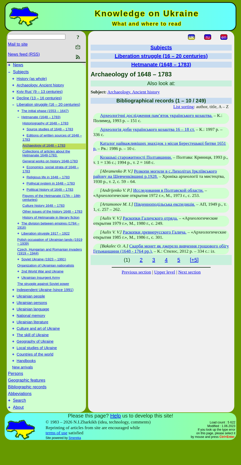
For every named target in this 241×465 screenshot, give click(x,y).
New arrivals (22, 389)
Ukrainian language (33, 324)
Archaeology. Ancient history (40, 88)
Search (19, 422)
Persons (15, 395)
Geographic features (26, 401)
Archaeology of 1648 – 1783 (43, 153)
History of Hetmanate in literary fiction (50, 227)
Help (115, 439)
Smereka (74, 461)
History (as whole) (32, 81)
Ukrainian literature (32, 339)
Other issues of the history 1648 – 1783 (52, 221)
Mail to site (18, 44)
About (18, 430)
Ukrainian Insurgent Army (40, 290)
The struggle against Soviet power (43, 296)
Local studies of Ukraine (37, 368)
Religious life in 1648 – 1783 (48, 186)
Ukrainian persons (32, 317)
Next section (189, 272)
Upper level (164, 272)
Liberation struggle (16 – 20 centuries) (48, 110)
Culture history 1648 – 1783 (43, 215)
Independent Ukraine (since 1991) (45, 303)
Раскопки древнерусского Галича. (154, 232)
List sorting (183, 106)
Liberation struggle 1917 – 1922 (45, 244)
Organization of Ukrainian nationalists (45, 276)
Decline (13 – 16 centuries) (39, 103)
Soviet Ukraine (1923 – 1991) (43, 270)
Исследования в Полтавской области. (168, 190)
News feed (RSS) (24, 54)
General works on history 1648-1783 (50, 169)
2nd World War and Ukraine (42, 283)
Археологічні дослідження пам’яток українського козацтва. (156, 115)
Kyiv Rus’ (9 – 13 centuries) (40, 95)
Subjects (21, 73)
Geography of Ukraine (35, 360)
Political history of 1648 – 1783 (50, 199)
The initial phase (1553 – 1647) (45, 117)
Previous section (136, 272)
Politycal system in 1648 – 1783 (51, 192)
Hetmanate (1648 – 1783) (41, 123)
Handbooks (26, 382)
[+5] (194, 260)
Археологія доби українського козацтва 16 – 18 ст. (147, 129)
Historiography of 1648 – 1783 (45, 130)
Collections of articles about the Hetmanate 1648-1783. (46, 161)
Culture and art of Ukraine (38, 346)
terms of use (56, 455)
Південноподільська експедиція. (164, 204)
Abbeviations (20, 415)
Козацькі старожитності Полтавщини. (136, 157)
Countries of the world (35, 375)
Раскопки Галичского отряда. (150, 218)
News (18, 65)
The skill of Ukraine (33, 353)
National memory (31, 332)
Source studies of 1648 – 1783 (50, 136)
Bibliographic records (27, 408)
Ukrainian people (31, 310)
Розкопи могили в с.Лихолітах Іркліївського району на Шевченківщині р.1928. (155, 174)
